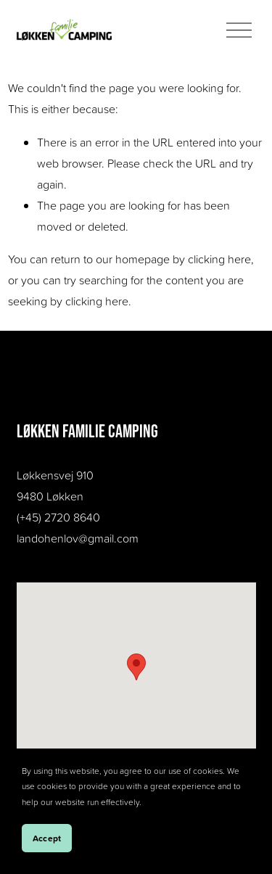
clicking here (219, 259)
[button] (136, 667)
